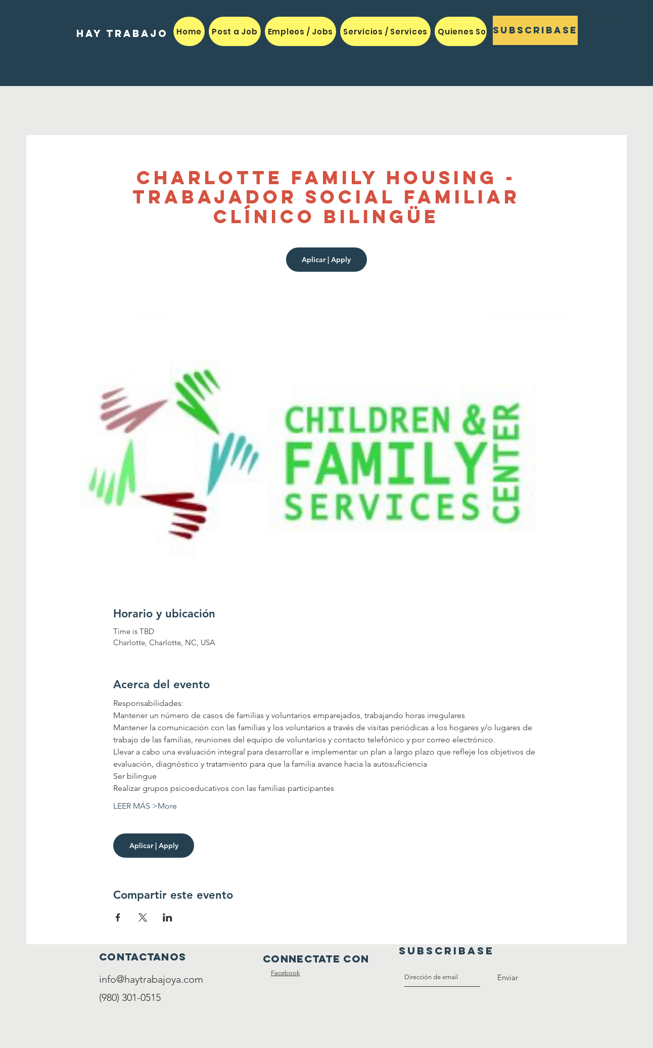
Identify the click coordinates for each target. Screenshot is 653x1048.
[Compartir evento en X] (143, 917)
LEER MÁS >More (145, 806)
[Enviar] (507, 978)
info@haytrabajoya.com (151, 979)
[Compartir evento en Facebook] (118, 917)
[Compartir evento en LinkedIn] (167, 917)
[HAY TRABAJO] (122, 33)
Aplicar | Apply (326, 259)
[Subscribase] (535, 30)
